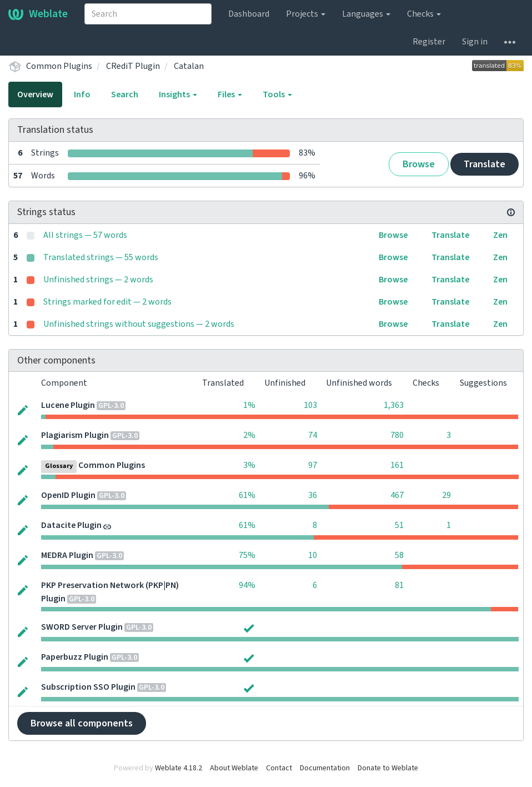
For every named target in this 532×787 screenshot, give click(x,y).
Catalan (189, 66)
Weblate (38, 14)
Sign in (475, 42)
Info (82, 94)
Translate (484, 164)
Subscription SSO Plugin (88, 687)
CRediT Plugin (133, 66)
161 (397, 465)
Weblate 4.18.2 (178, 768)
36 (312, 495)
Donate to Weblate (388, 768)
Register (429, 42)
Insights (178, 94)
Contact (279, 768)
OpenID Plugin (68, 495)
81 (399, 585)
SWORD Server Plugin (82, 627)
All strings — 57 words (85, 235)
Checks (424, 14)
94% (247, 585)
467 (397, 495)
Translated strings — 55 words (100, 257)
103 (310, 405)
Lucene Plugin (68, 405)
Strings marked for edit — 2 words (107, 302)
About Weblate (234, 768)
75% (247, 555)
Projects (305, 14)
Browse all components (82, 723)
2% (249, 435)
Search (124, 94)
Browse (419, 164)
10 (312, 555)
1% (249, 405)
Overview (35, 94)
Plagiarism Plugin (75, 435)
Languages (366, 14)
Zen (500, 235)
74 (312, 435)
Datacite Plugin (71, 525)
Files (230, 94)
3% (249, 465)
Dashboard (248, 14)
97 (312, 465)
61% (247, 495)
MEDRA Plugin (67, 555)
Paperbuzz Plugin (74, 657)
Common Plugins (59, 66)
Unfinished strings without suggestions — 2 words (138, 324)
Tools (277, 94)
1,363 (394, 405)
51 (399, 525)
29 (446, 495)
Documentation (325, 768)
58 (399, 555)
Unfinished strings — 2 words (98, 279)
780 (397, 435)
